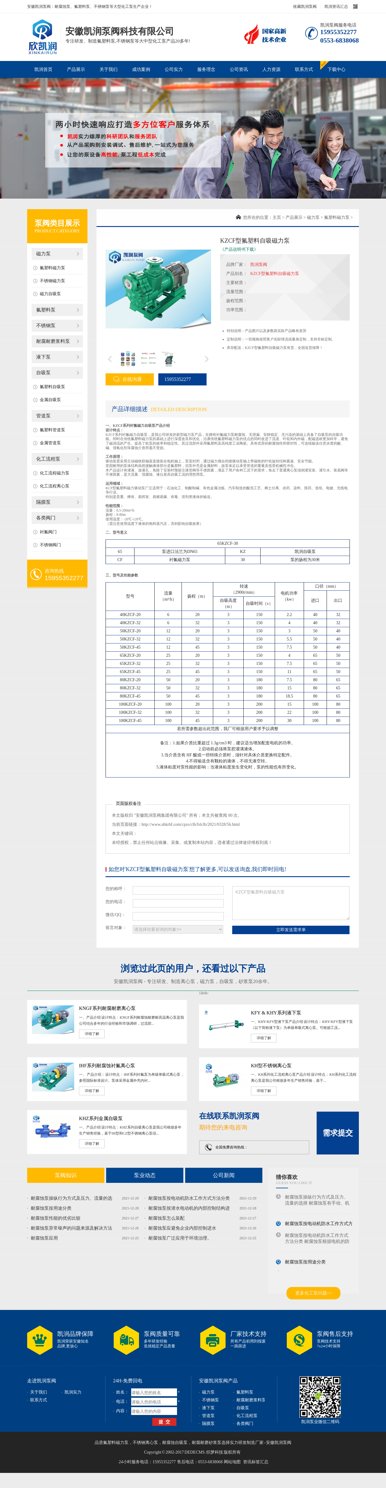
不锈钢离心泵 (145, 1442)
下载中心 (336, 69)
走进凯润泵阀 (41, 1380)
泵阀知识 (66, 1175)
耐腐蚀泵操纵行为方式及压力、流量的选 (71, 1198)
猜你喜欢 (287, 1177)
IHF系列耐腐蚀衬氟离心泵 (107, 1065)
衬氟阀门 (48, 532)
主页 (277, 217)
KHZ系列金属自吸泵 (101, 1118)
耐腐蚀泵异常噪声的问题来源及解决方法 (71, 1228)
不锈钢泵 (45, 325)
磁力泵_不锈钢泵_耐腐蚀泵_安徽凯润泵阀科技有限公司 (42, 28)
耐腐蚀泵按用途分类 (51, 1208)
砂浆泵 (246, 981)
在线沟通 (127, 379)
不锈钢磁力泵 (52, 281)
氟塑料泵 (45, 309)
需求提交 (338, 1133)
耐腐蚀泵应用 (44, 1238)
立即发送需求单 (291, 929)
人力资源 (271, 69)
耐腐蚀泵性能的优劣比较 (56, 1218)
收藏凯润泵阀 (305, 6)
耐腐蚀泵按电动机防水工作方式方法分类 (189, 1198)
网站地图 (232, 1462)
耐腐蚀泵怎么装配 (166, 1218)
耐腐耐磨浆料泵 (53, 341)
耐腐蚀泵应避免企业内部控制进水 (182, 1228)
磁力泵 (43, 253)
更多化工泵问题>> (313, 1293)
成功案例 (141, 69)
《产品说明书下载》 (239, 249)
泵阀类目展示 (57, 223)
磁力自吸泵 (50, 294)
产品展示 (76, 69)
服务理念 (206, 69)
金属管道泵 (50, 443)
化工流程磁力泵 (54, 473)
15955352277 (174, 379)
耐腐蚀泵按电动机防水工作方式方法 (321, 1224)
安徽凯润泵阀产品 (218, 1380)
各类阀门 (45, 517)
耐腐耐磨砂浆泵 (206, 1442)
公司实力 (174, 69)
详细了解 (92, 1034)
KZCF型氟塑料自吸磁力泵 (291, 903)
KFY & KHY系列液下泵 (276, 1012)
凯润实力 (73, 1392)
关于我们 (109, 69)
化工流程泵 (48, 458)
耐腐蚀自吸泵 (175, 1442)
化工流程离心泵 (54, 486)
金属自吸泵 (50, 400)
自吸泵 (43, 372)
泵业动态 (145, 1175)
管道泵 (43, 415)
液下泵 (43, 356)
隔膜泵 (43, 502)
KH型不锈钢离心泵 (271, 1065)
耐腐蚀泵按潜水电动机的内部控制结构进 (189, 1208)
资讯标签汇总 (255, 1462)
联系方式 (304, 69)
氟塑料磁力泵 (52, 268)
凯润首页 (43, 69)
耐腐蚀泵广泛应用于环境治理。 (180, 1238)
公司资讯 (239, 69)
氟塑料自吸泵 (52, 387)
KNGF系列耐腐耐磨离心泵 (107, 1008)
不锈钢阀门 (50, 545)
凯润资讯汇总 (336, 6)
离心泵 (188, 981)
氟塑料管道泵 (52, 430)
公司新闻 (224, 1175)
